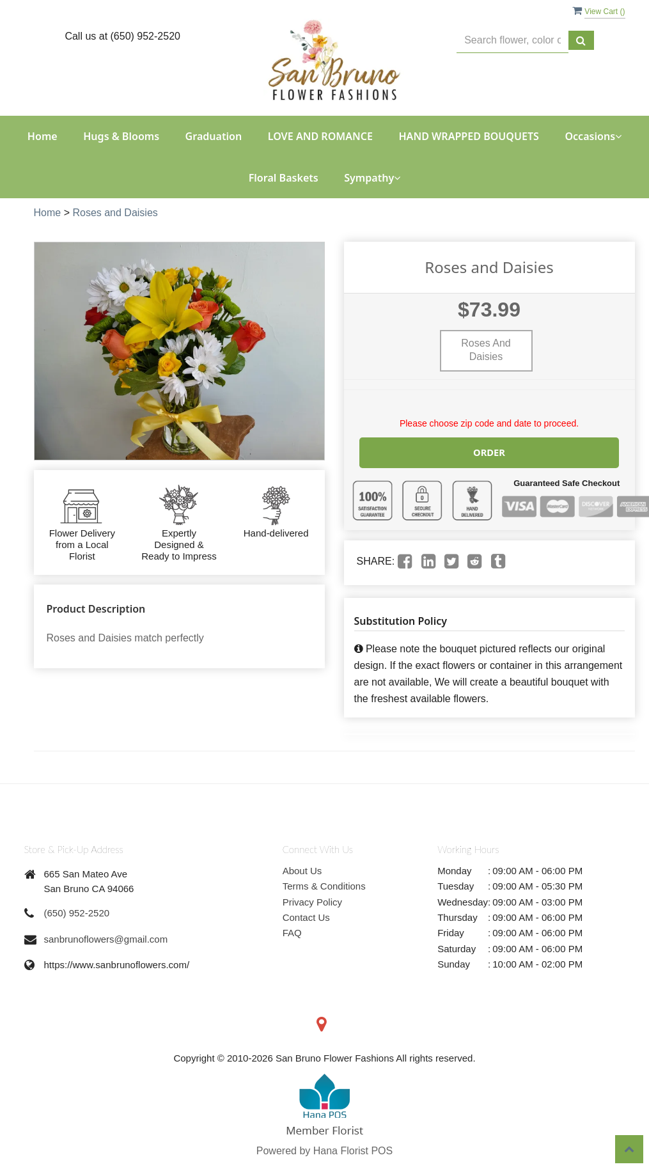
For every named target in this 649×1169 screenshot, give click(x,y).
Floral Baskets (283, 178)
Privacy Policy (312, 901)
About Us (302, 870)
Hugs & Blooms (121, 136)
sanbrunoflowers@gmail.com (106, 938)
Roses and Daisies (114, 212)
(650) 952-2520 (77, 912)
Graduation (213, 136)
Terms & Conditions (324, 885)
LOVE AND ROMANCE (320, 136)
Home (42, 136)
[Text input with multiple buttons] (512, 40)
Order (489, 452)
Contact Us (306, 916)
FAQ (292, 932)
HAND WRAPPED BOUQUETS (468, 136)
